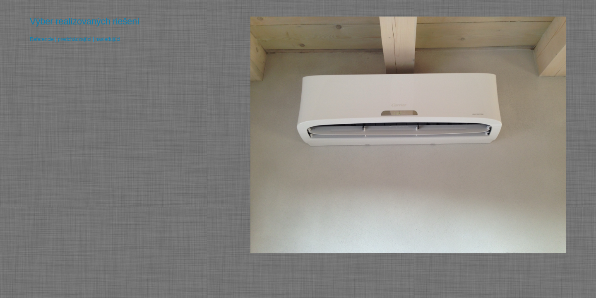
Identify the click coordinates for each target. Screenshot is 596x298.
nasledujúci (107, 39)
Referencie (42, 39)
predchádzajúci (74, 39)
